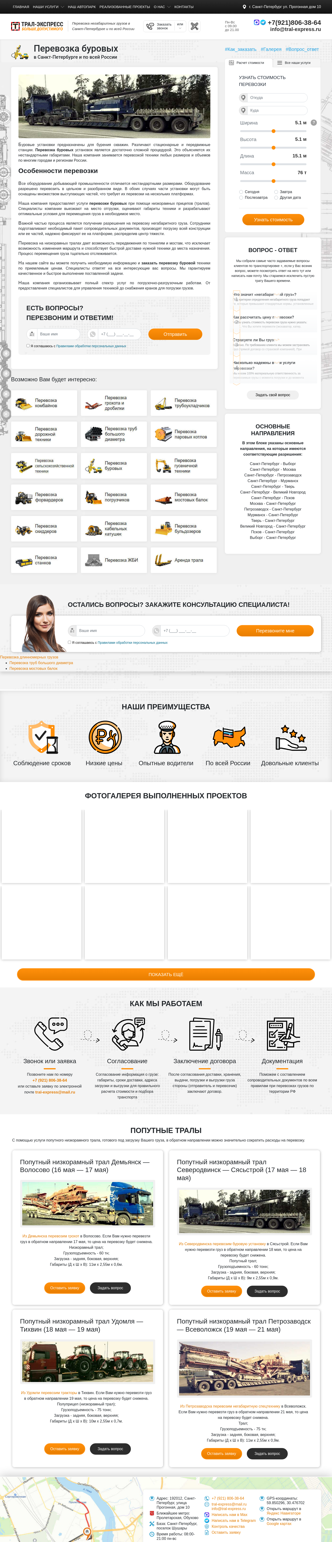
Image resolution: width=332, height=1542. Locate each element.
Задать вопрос (110, 1263)
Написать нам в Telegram (234, 1495)
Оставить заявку (64, 1263)
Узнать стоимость (273, 219)
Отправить (175, 334)
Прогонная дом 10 (285, 7)
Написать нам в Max (229, 1490)
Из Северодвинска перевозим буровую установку (222, 1219)
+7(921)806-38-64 (294, 22)
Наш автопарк (82, 7)
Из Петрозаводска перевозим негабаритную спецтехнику (230, 1381)
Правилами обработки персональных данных (91, 346)
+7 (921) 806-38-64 (49, 1055)
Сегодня (252, 192)
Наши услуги (45, 7)
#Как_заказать (241, 49)
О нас (159, 7)
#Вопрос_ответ (302, 49)
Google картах (279, 1499)
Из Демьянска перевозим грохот (50, 1211)
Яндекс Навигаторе (284, 1488)
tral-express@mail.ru (55, 1067)
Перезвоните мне (275, 617)
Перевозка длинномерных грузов (35, 645)
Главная (21, 7)
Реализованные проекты (124, 7)
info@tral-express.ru (295, 29)
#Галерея (271, 49)
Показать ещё (166, 948)
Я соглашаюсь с (43, 346)
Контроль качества (228, 1501)
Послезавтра (256, 198)
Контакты (184, 7)
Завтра (286, 192)
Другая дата (290, 198)
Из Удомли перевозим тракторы (49, 1367)
